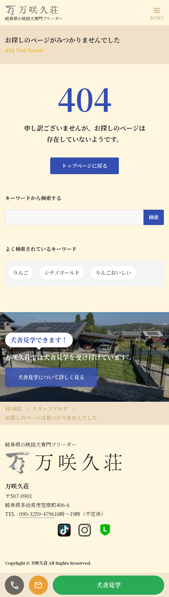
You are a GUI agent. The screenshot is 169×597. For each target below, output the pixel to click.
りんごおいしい (113, 272)
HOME (13, 408)
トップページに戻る (84, 165)
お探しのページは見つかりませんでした (51, 417)
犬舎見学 (108, 584)
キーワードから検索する (33, 198)
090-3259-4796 (36, 514)
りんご (20, 272)
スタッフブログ (50, 408)
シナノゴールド (62, 272)
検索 (154, 217)
